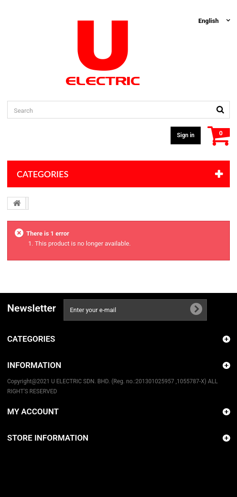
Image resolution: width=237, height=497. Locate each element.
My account (33, 411)
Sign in (185, 135)
